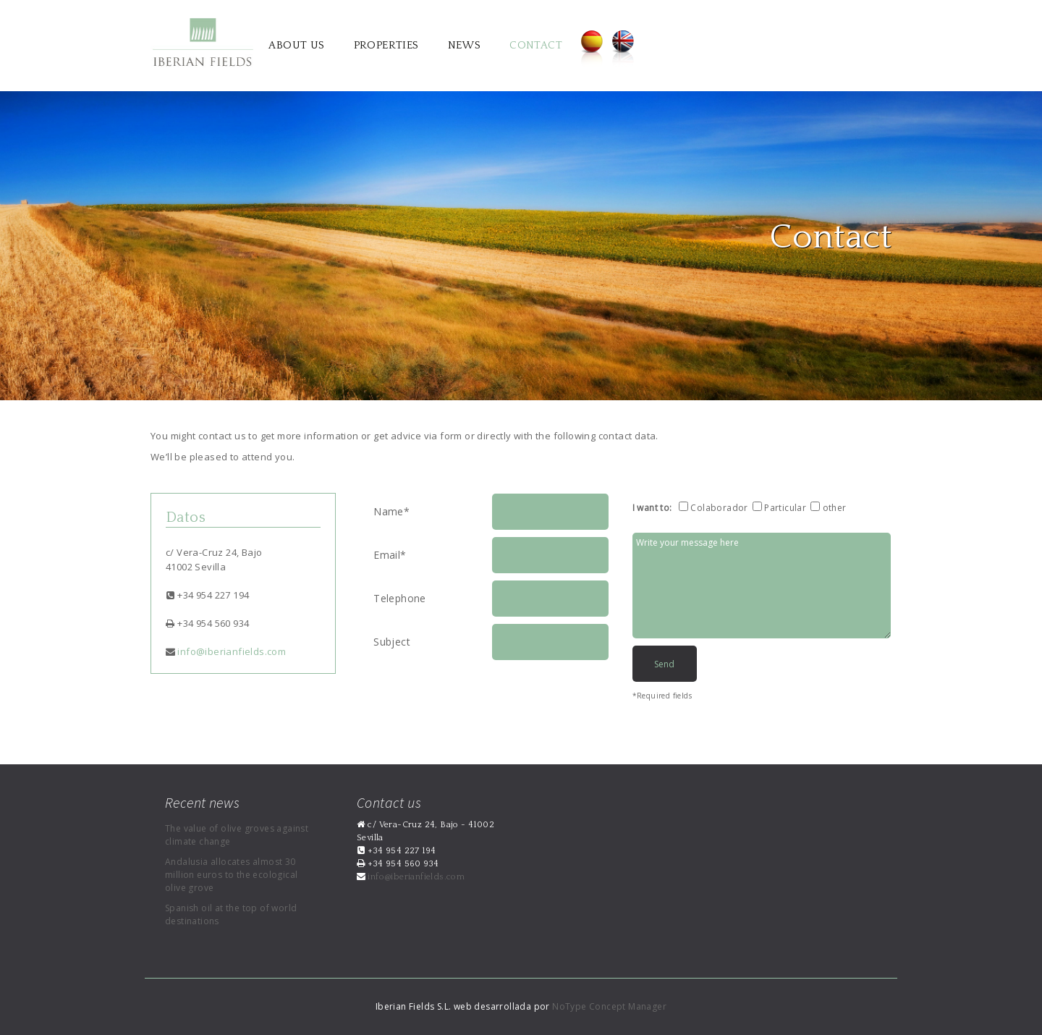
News (464, 45)
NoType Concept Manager (609, 1006)
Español (592, 49)
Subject (391, 642)
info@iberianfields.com (230, 651)
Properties (386, 45)
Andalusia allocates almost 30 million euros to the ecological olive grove (231, 875)
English (623, 49)
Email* (389, 555)
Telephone (399, 598)
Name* (391, 511)
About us (296, 45)
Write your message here (761, 585)
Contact (535, 45)
